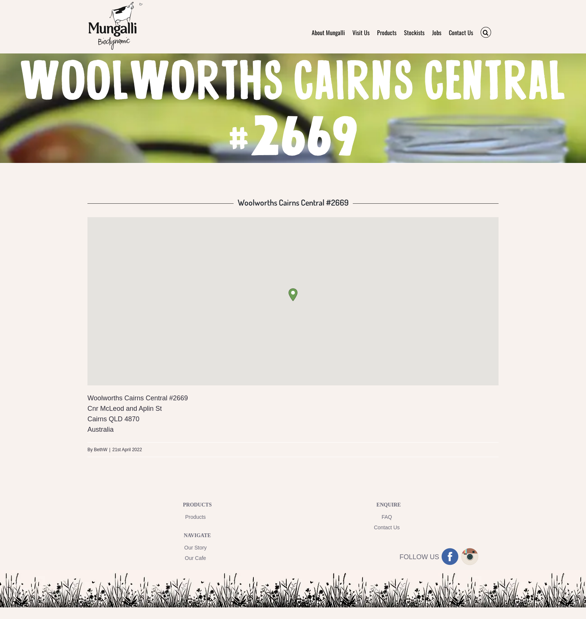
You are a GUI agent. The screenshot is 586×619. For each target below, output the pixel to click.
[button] (486, 32)
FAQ (387, 517)
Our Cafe (195, 558)
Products (195, 517)
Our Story (195, 548)
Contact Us (387, 527)
